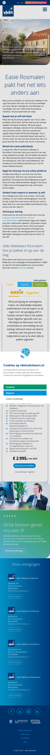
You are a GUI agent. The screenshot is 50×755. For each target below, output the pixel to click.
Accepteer (10, 387)
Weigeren (10, 393)
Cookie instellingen (14, 398)
